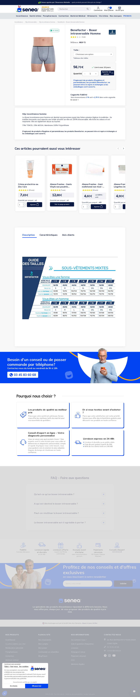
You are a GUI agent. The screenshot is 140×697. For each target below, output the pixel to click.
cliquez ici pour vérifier (89, 623)
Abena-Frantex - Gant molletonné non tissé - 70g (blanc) (92, 185)
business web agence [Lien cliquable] (89, 694)
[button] (118, 148)
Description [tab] (28, 234)
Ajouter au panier (107, 73)
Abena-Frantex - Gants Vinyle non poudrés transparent (61, 185)
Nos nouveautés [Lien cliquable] (44, 640)
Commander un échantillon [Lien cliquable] (48, 652)
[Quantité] (90, 73)
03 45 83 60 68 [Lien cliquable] (113, 647)
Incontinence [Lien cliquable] (10, 640)
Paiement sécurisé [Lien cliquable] (78, 656)
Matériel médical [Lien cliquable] (11, 660)
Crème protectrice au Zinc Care (28, 185)
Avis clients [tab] (68, 234)
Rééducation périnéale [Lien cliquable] (14, 648)
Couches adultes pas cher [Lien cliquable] (15, 644)
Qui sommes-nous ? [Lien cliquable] (79, 640)
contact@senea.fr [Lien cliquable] (114, 651)
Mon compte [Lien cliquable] (43, 644)
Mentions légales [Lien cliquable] (78, 664)
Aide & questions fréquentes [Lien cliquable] (82, 644)
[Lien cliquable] (70, 2)
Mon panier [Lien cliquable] (42, 648)
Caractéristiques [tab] (48, 234)
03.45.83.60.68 (117, 552)
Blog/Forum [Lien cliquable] (42, 656)
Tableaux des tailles (80, 58)
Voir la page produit (62, 204)
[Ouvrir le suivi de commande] (134, 691)
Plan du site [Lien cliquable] (44, 635)
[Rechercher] (74, 9)
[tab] (70, 494)
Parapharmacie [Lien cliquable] (11, 652)
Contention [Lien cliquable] (9, 656)
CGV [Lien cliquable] (73, 660)
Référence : (75, 42)
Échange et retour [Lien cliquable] (78, 652)
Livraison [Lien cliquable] (74, 648)
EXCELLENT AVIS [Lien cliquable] (48, 9)
